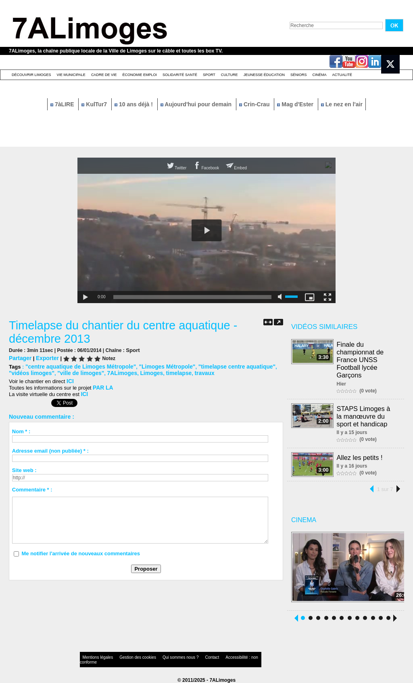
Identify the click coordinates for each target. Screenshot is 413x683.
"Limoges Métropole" (159, 366)
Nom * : (21, 429)
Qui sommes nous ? (164, 656)
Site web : (24, 467)
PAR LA (102, 385)
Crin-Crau (255, 104)
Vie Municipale (71, 75)
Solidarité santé (180, 75)
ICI (70, 379)
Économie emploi (139, 75)
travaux (173, 372)
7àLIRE (62, 104)
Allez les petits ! (360, 454)
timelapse (149, 372)
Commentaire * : (32, 487)
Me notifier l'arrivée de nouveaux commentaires (80, 551)
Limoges (122, 372)
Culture (229, 75)
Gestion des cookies (128, 656)
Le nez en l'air (342, 104)
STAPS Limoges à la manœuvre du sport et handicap (367, 413)
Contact (190, 656)
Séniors (298, 75)
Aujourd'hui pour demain (197, 104)
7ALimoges (95, 372)
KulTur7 (94, 104)
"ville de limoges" (56, 372)
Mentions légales (95, 656)
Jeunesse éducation (264, 75)
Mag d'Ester (296, 104)
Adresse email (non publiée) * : (50, 448)
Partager (19, 357)
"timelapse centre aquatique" (224, 366)
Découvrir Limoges (31, 75)
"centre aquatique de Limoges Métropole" (77, 366)
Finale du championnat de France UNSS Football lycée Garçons (361, 359)
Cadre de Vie (104, 75)
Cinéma (320, 75)
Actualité (342, 75)
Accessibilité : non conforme (222, 656)
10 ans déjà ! (134, 104)
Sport (209, 75)
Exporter (45, 357)
